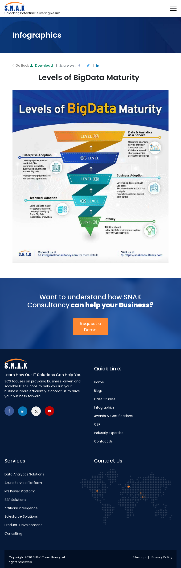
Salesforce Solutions (21, 516)
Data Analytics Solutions (24, 474)
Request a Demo (90, 327)
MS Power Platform (19, 491)
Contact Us (103, 441)
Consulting (13, 533)
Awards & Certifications (113, 416)
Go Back (20, 65)
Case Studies (104, 399)
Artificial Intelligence (21, 508)
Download (41, 65)
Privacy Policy (162, 557)
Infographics (104, 407)
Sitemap (139, 557)
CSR (97, 424)
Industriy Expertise (108, 432)
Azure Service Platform (23, 482)
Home (99, 382)
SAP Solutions (15, 499)
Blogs (98, 390)
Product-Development (23, 525)
